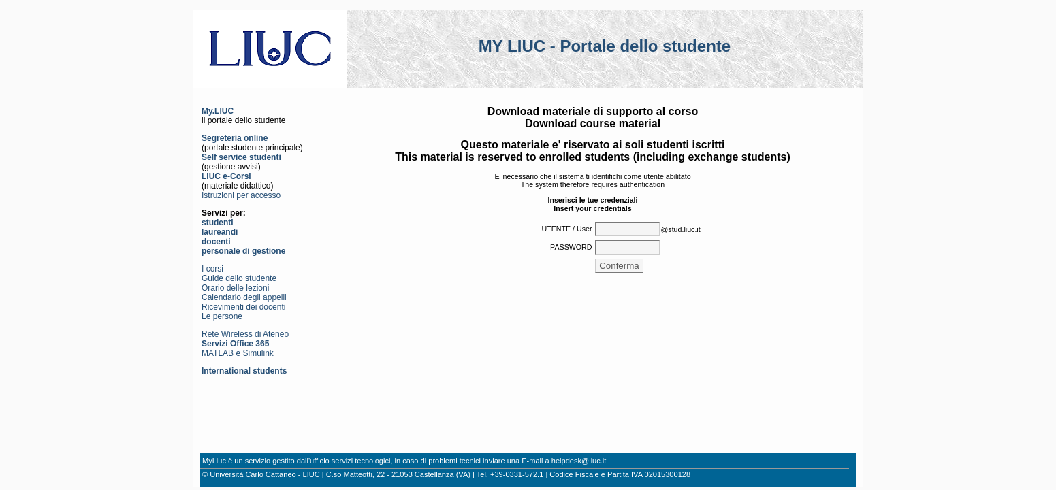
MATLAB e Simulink (238, 353)
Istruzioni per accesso (241, 195)
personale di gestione (243, 251)
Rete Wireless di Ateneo (245, 334)
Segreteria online (235, 138)
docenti (216, 241)
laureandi (220, 232)
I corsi (212, 269)
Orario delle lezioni (235, 288)
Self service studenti (241, 157)
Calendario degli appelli (244, 297)
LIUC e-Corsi (226, 176)
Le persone (222, 316)
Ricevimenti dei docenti (243, 307)
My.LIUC (218, 111)
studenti (218, 222)
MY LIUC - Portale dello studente (605, 46)
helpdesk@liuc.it (579, 461)
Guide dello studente (239, 278)
